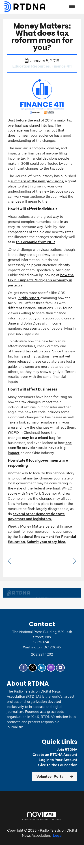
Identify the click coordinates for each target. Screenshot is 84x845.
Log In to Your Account (58, 759)
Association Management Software (42, 816)
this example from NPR (35, 242)
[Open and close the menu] (62, 7)
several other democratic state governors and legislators (36, 516)
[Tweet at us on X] (32, 668)
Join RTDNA (66, 749)
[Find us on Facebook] (23, 668)
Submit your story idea (46, 541)
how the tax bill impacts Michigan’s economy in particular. (41, 280)
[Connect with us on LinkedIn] (42, 668)
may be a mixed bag (39, 437)
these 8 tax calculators (31, 351)
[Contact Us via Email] (60, 668)
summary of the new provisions (37, 181)
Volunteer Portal (50, 776)
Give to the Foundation (57, 765)
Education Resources (31, 66)
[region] (74, 561)
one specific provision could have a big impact (40, 447)
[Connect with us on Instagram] (51, 668)
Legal (57, 835)
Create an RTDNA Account (54, 754)
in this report (28, 298)
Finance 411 (62, 66)
